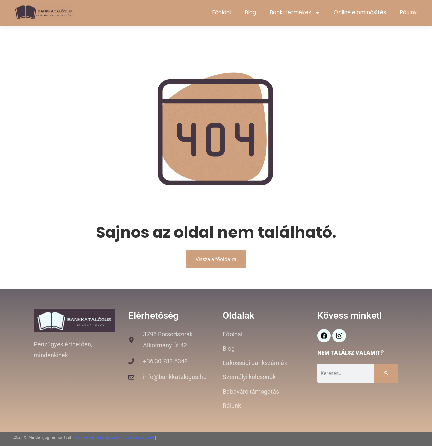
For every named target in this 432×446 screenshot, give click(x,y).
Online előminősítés (360, 12)
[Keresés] (386, 373)
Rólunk (408, 12)
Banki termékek (295, 13)
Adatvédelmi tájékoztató (98, 437)
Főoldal (221, 12)
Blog (250, 12)
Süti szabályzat (139, 437)
